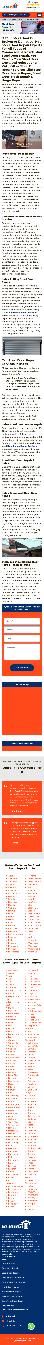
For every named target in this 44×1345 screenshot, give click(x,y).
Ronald (31, 1110)
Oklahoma (33, 908)
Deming (12, 1078)
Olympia (32, 1049)
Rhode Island (34, 920)
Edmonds (13, 1090)
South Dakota (34, 925)
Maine (11, 940)
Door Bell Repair (9, 1263)
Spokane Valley (35, 1148)
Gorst (10, 1116)
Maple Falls (33, 979)
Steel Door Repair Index (30, 19)
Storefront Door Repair (13, 1301)
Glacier (11, 1110)
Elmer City (13, 1099)
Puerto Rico (33, 917)
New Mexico (33, 896)
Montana (32, 876)
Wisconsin (32, 946)
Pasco (31, 1069)
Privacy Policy (8, 1306)
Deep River (13, 1075)
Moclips (31, 1017)
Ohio (30, 905)
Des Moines (13, 1081)
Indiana (11, 922)
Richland (32, 1101)
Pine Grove (33, 1072)
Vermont (32, 940)
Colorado (12, 890)
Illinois (11, 920)
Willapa (31, 1204)
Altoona (12, 988)
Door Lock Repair (10, 1268)
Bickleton (12, 1022)
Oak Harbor (33, 1043)
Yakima (31, 1209)
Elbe (10, 1093)
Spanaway (32, 1142)
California (12, 887)
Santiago (32, 1119)
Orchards (32, 1052)
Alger (10, 982)
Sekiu (30, 1128)
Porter (31, 1078)
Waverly (31, 1198)
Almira (11, 985)
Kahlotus (12, 1151)
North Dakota (34, 882)
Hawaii (11, 911)
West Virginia (34, 949)
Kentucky (12, 928)
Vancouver (33, 1189)
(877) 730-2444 (13, 1326)
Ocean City (33, 1046)
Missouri (12, 949)
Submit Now (22, 668)
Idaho (11, 917)
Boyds (11, 1031)
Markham (32, 990)
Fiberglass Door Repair (13, 1296)
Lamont (12, 1195)
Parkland (32, 1066)
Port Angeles (34, 1075)
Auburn (11, 993)
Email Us (10, 1321)
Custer (11, 1069)
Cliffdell (11, 1055)
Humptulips (13, 1142)
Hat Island (13, 1131)
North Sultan (34, 1034)
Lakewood (13, 1192)
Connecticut (14, 893)
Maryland (12, 937)
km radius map (22, 711)
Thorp (30, 1163)
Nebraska (32, 885)
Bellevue (12, 1017)
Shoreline (32, 1131)
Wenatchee (33, 1201)
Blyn (10, 1025)
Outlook (31, 1058)
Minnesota (13, 946)
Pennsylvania (34, 914)
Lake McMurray (15, 1186)
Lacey (11, 1178)
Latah (11, 1198)
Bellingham (13, 1019)
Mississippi (13, 952)
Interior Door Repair (11, 1292)
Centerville (13, 1043)
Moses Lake (33, 1020)
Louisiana (12, 931)
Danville (12, 1072)
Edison (11, 1087)
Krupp (11, 1172)
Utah (30, 934)
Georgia (12, 908)
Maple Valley (34, 982)
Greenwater (13, 1125)
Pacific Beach (34, 1060)
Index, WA (10, 1316)
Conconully (13, 1058)
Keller (11, 1157)
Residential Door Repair (13, 1278)
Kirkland (12, 1166)
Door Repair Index (14, 19)
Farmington (13, 1104)
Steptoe (31, 1154)
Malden (31, 973)
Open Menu (39, 15)
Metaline (32, 1002)
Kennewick (13, 1160)
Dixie (10, 1084)
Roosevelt (32, 1113)
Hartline (12, 1128)
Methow (32, 1008)
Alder (10, 979)
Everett (11, 1101)
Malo (30, 976)
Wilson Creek (34, 1206)
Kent (10, 1163)
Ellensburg (13, 1096)
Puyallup (32, 1084)
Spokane (32, 1145)
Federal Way (14, 1107)
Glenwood (13, 1113)
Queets (31, 1087)
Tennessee (33, 928)
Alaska (11, 876)
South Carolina (35, 922)
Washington (33, 943)
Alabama (12, 879)
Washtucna (33, 1195)
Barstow (12, 1011)
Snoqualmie (33, 1136)
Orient (31, 1055)
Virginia (31, 937)
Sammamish (34, 1116)
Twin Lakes (33, 1172)
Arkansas (12, 882)
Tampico (32, 1160)
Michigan (12, 943)
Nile (29, 1031)
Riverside (32, 1104)
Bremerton (13, 1034)
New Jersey (33, 893)
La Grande (13, 1175)
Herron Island (14, 1137)
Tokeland (32, 1166)
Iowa (10, 914)
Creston (12, 1060)
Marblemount (34, 985)
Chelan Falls (14, 1049)
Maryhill (31, 993)
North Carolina (34, 879)
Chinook (12, 1052)
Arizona (11, 885)
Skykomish (33, 1134)
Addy (10, 976)
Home (4, 19)
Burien (11, 1037)
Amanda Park (14, 990)
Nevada (31, 899)
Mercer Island (34, 999)
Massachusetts (15, 934)
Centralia (12, 1046)
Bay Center (13, 1014)
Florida (11, 905)
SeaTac (31, 1122)
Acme (11, 973)
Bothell (11, 1028)
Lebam (11, 1201)
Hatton (11, 1134)
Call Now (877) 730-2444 (16, 15)
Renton (31, 1098)
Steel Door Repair (10, 1273)
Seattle (31, 1125)
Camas (11, 1040)
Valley (30, 1186)
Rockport (32, 1107)
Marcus (31, 988)
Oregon (31, 911)
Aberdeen (13, 970)
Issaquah (12, 1148)
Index (10, 1145)
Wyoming (32, 952)
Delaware (12, 902)
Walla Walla (33, 1192)
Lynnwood (33, 970)
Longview (12, 1204)
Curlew (11, 1063)
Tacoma (32, 1157)
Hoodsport (13, 1139)
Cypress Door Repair (22, 1341)
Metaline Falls (34, 1005)
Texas (30, 931)
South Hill (32, 1139)
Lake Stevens (14, 1189)
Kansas (11, 925)
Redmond (32, 1095)
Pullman (31, 1081)
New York (32, 902)
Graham (12, 1119)
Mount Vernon (34, 1023)
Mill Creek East (35, 1011)
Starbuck (32, 1151)
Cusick (11, 1066)
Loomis (11, 1207)
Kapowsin (13, 1154)
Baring (11, 1008)
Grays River (13, 1122)
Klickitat (12, 1169)
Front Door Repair (10, 1287)
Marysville (32, 996)
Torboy (31, 1169)
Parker (31, 1063)
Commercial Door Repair (13, 1282)
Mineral (31, 1014)
